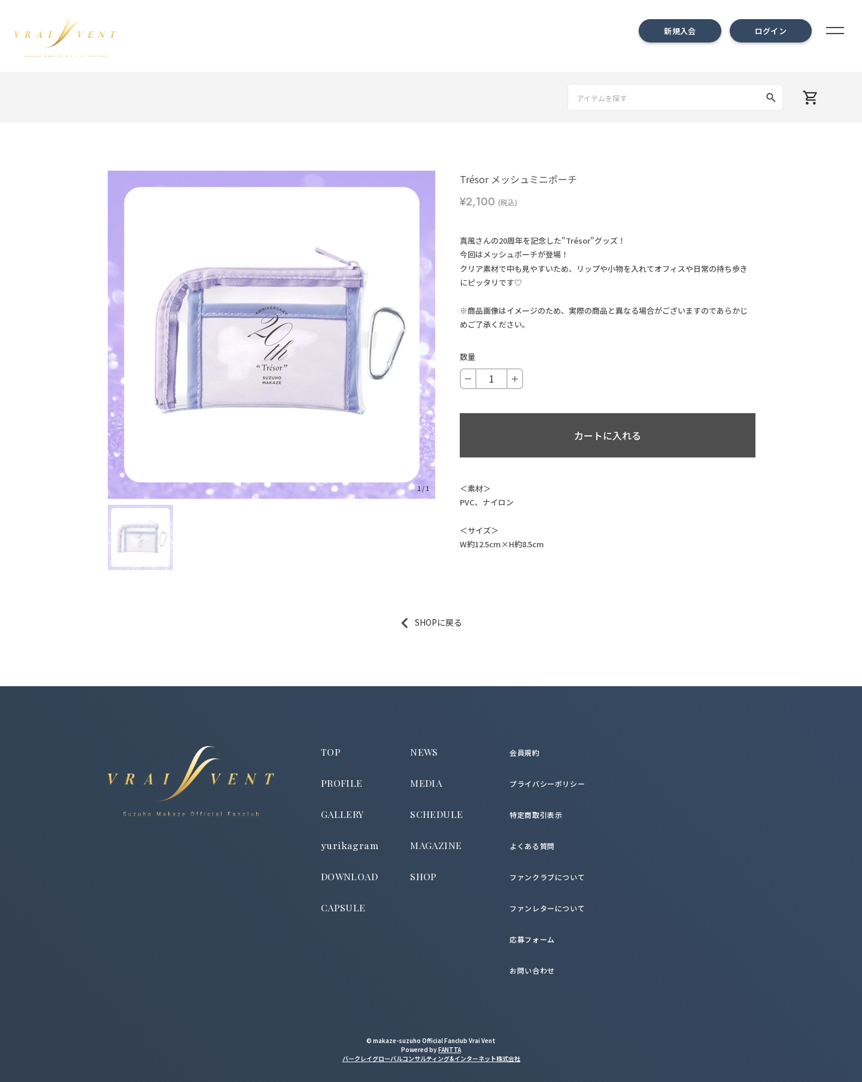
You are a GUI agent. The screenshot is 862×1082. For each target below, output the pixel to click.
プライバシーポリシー (547, 783)
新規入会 (680, 31)
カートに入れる (607, 435)
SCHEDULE (436, 814)
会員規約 (524, 752)
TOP (331, 751)
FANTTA (449, 1049)
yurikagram (350, 846)
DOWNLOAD (349, 876)
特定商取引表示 (535, 815)
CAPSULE (343, 907)
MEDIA (426, 783)
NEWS (424, 751)
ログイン (771, 31)
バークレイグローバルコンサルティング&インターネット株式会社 (431, 1058)
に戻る (449, 622)
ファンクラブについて (547, 877)
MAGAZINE (436, 845)
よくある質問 (532, 846)
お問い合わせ (532, 970)
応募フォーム (532, 939)
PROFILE (342, 783)
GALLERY (342, 814)
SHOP (423, 876)
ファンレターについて (547, 908)
